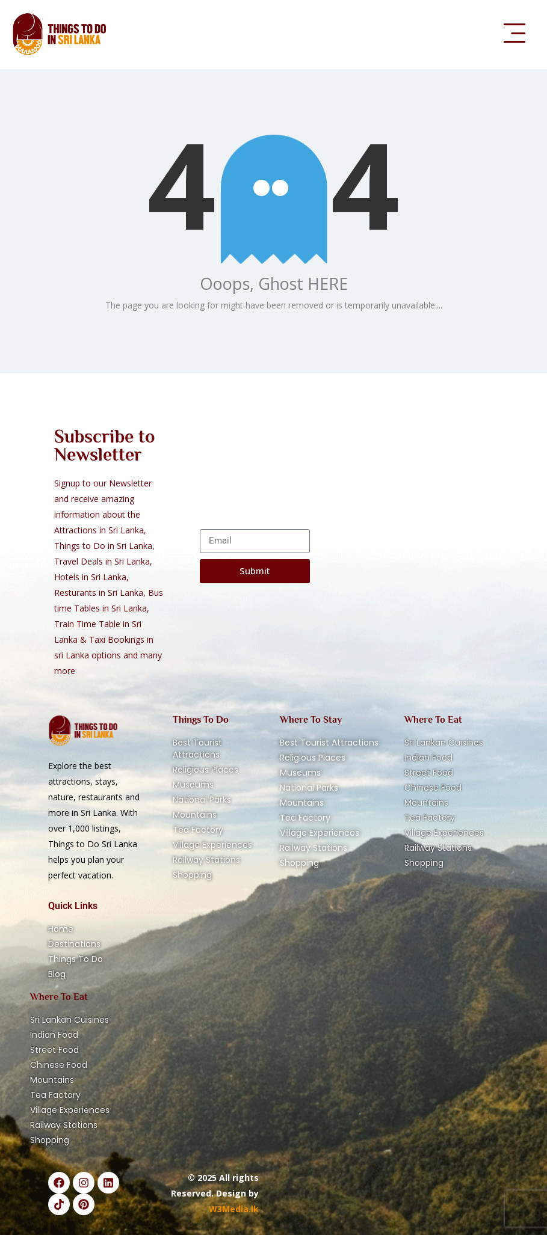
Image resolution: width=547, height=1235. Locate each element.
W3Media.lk (234, 1209)
